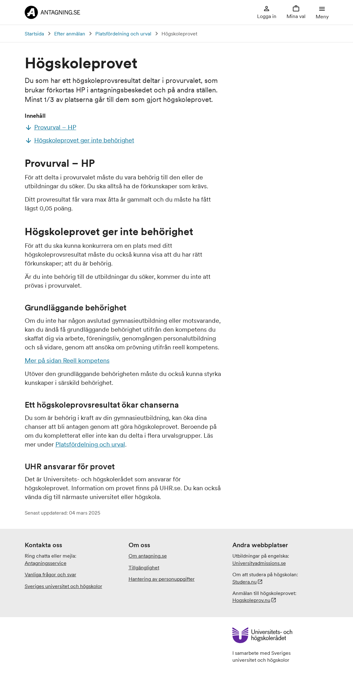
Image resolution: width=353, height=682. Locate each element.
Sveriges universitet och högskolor (63, 586)
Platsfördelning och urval (123, 33)
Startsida (34, 33)
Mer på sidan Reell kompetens (67, 360)
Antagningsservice (45, 563)
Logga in (266, 12)
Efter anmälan (69, 33)
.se (259, 563)
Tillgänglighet (144, 567)
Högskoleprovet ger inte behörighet (84, 140)
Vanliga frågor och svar (50, 574)
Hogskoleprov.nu (251, 600)
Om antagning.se (148, 556)
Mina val (296, 12)
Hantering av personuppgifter (162, 579)
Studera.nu (244, 582)
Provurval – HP (55, 127)
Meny (322, 12)
